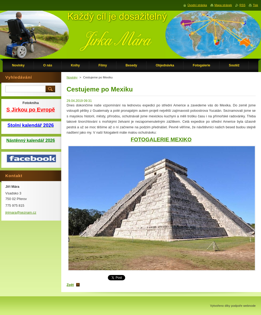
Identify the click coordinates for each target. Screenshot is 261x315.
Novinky (72, 77)
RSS (242, 5)
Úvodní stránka (197, 5)
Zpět (70, 285)
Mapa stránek (223, 5)
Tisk (255, 5)
